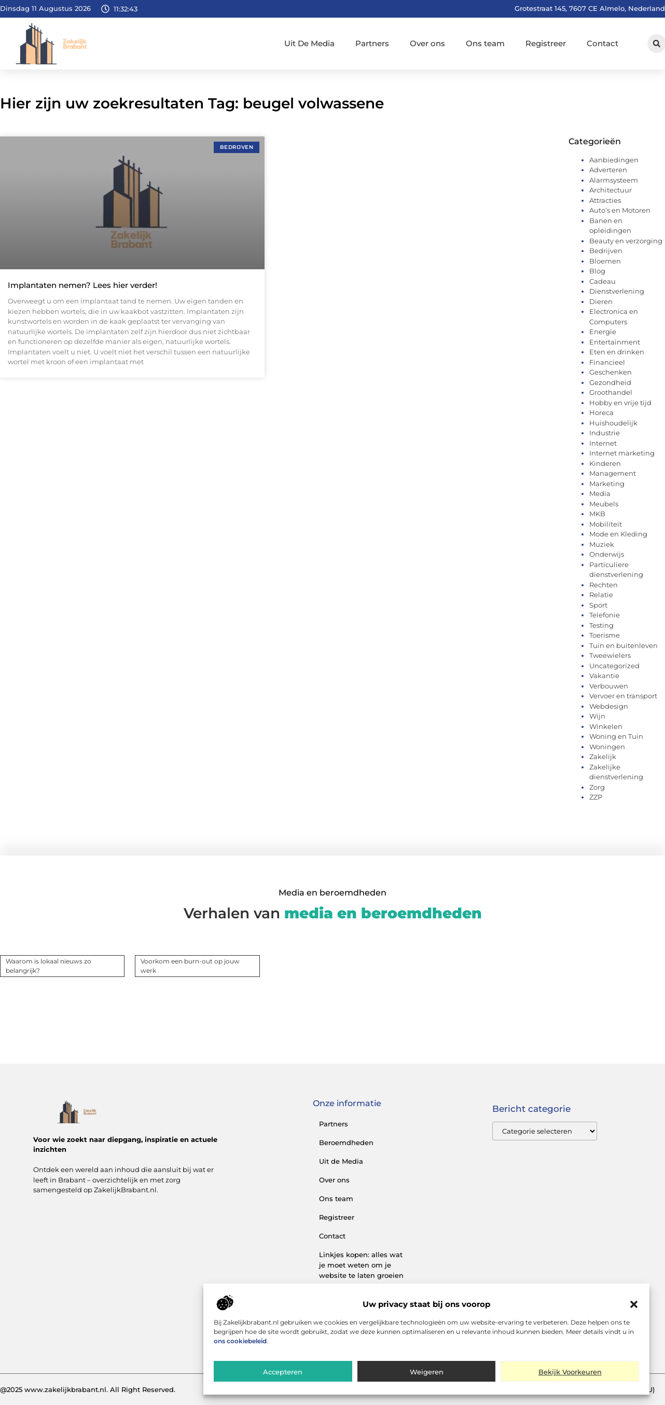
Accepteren (282, 1372)
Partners (372, 43)
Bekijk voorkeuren (570, 1372)
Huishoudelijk (613, 423)
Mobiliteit (605, 524)
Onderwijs (606, 554)
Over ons (427, 43)
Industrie (604, 433)
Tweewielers (610, 655)
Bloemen (605, 261)
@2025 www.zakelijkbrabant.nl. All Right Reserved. (87, 1389)
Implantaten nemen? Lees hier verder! (82, 285)
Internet (603, 443)
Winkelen (605, 726)
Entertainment (614, 342)
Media (600, 493)
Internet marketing (622, 453)
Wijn (597, 716)
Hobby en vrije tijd (620, 402)
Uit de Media (341, 1161)
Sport (598, 605)
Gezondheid (610, 382)
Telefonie (604, 615)
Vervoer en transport (623, 696)
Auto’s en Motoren (619, 210)
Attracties (605, 200)
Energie (602, 331)
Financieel (607, 362)
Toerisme (604, 635)
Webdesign (608, 706)
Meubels (603, 504)
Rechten (603, 585)
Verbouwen (608, 686)
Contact (602, 43)
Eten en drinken (616, 352)
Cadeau (602, 281)
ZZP (595, 797)
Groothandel (610, 392)
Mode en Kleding (618, 534)
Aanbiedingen (614, 160)
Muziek (601, 544)
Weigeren (427, 1372)
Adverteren (608, 170)
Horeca (601, 412)
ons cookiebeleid (240, 1341)
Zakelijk (602, 756)
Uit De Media (309, 43)
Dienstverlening (616, 291)
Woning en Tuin (616, 736)
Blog (597, 271)
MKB (597, 513)
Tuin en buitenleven (623, 645)
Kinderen (605, 463)
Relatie (601, 594)
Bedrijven (605, 250)
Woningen (607, 746)
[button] (634, 1305)
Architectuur (610, 190)
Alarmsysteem (613, 180)
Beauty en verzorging (625, 241)
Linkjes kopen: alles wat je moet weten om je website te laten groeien (361, 1264)
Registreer (545, 43)
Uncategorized (614, 666)
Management (612, 473)
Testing (601, 625)
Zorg (597, 787)
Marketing (607, 483)
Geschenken (610, 372)
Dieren (601, 301)
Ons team (485, 43)
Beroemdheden (346, 1142)
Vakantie (604, 675)
